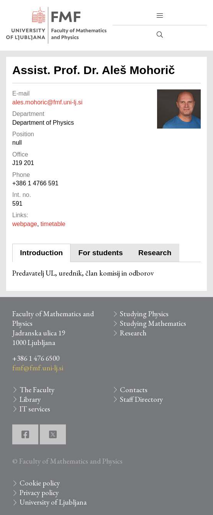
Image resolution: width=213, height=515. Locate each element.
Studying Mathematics (153, 323)
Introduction (41, 253)
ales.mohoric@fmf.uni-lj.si (47, 102)
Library (30, 399)
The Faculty (37, 390)
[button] (160, 16)
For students (100, 253)
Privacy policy (39, 492)
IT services (35, 409)
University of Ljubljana (53, 502)
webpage (24, 224)
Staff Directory (141, 399)
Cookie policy (40, 483)
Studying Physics (144, 314)
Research (154, 253)
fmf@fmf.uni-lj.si (37, 368)
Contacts (133, 390)
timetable (53, 224)
